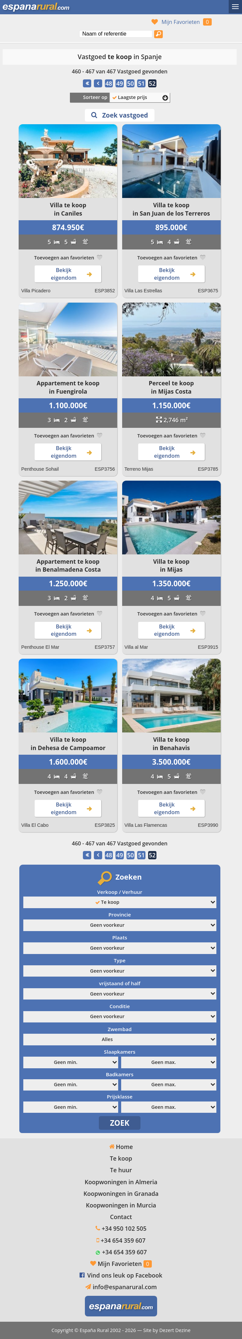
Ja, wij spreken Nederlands (78, 22)
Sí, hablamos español (53, 22)
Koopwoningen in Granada (121, 1193)
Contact (121, 1217)
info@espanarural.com (125, 1287)
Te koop (121, 1158)
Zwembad (119, 1029)
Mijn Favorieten (180, 22)
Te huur (121, 1170)
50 (130, 83)
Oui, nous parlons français (66, 22)
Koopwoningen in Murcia (121, 1205)
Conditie (120, 1006)
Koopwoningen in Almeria (121, 1182)
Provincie (120, 914)
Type (119, 960)
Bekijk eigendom (72, 273)
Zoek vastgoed (119, 115)
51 (141, 83)
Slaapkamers (119, 1051)
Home (121, 1147)
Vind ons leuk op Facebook (124, 1275)
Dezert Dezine (174, 1330)
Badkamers (119, 1074)
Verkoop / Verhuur (119, 892)
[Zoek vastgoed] (158, 34)
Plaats (119, 937)
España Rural (94, 1330)
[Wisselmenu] (235, 6)
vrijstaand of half (119, 983)
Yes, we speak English (40, 22)
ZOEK (119, 1123)
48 (109, 83)
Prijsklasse (119, 1096)
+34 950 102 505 (124, 1228)
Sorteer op (95, 97)
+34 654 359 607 (123, 1240)
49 (119, 83)
